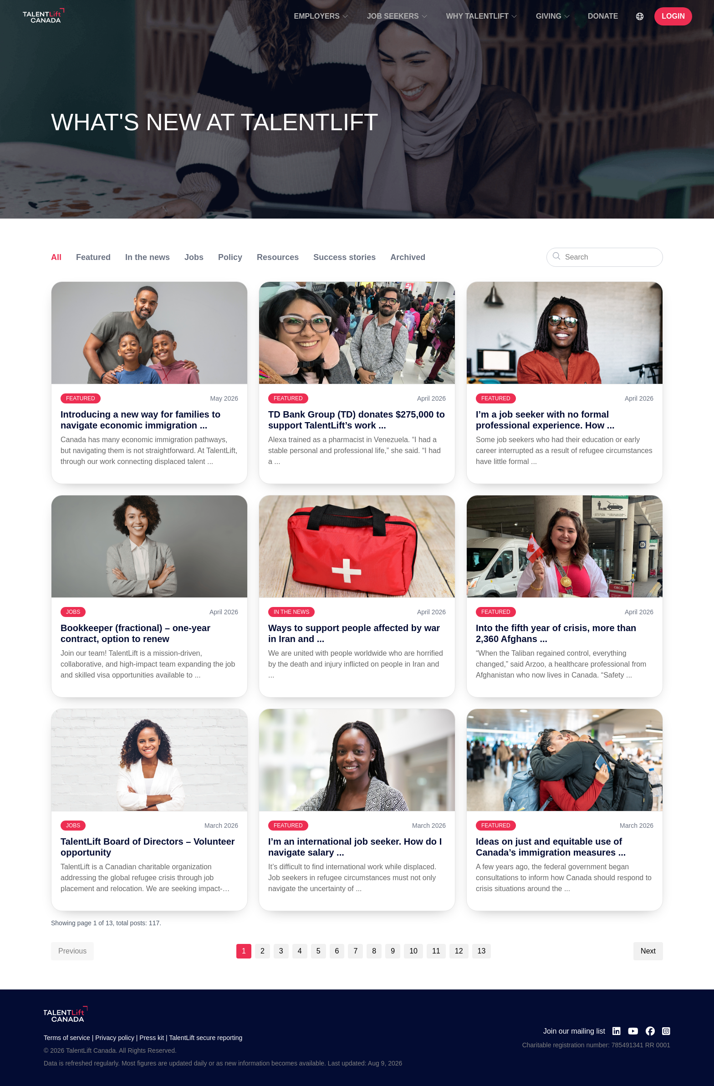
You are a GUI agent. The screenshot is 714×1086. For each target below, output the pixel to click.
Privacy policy (114, 1037)
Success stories (344, 257)
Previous (72, 951)
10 (413, 951)
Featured (93, 257)
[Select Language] (640, 16)
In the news (147, 257)
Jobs (194, 257)
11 (436, 951)
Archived (407, 257)
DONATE (603, 16)
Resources (278, 257)
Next (648, 951)
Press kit (151, 1037)
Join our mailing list (574, 1031)
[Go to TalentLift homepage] (44, 16)
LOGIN (673, 16)
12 (459, 951)
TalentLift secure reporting (205, 1037)
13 (482, 951)
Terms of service (67, 1037)
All (56, 257)
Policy (230, 257)
